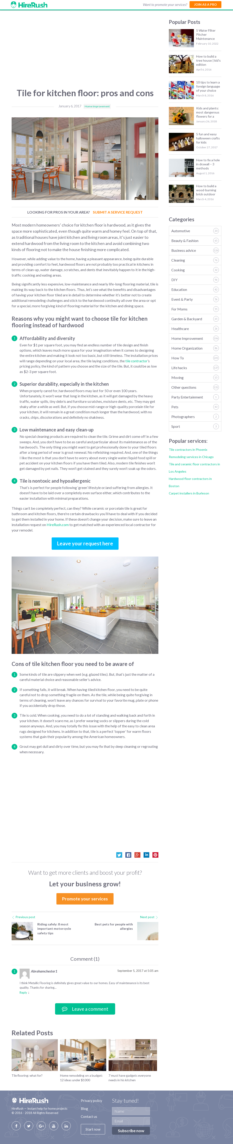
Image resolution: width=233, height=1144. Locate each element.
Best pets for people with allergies (114, 926)
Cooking (195, 270)
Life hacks (195, 368)
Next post (149, 917)
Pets (195, 407)
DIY (195, 280)
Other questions (195, 387)
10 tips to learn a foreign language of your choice (208, 86)
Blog (84, 1108)
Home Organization (195, 348)
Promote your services (85, 898)
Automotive (195, 231)
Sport (195, 426)
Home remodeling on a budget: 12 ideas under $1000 (81, 1078)
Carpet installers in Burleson (189, 493)
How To (195, 358)
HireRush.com (58, 524)
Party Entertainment (195, 397)
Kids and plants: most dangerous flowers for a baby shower (207, 112)
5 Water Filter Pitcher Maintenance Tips (205, 34)
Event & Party (195, 299)
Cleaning (195, 260)
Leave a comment (85, 1009)
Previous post (23, 917)
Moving (195, 377)
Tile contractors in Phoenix (188, 449)
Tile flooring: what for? (27, 1075)
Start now (93, 1129)
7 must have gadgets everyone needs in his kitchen (130, 1078)
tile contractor (136, 361)
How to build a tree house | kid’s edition (208, 60)
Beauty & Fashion (195, 241)
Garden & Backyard (195, 319)
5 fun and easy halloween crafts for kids (208, 138)
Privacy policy (91, 1101)
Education (195, 289)
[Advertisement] (85, 51)
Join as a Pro (205, 4)
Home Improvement (97, 106)
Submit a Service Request (118, 212)
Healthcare (195, 329)
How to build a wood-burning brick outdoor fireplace (206, 190)
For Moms (195, 309)
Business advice (195, 250)
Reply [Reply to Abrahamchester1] (23, 992)
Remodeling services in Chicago (191, 457)
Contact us (89, 1116)
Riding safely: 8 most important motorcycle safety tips (54, 928)
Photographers (195, 417)
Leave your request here (85, 543)
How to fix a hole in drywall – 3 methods (208, 164)
